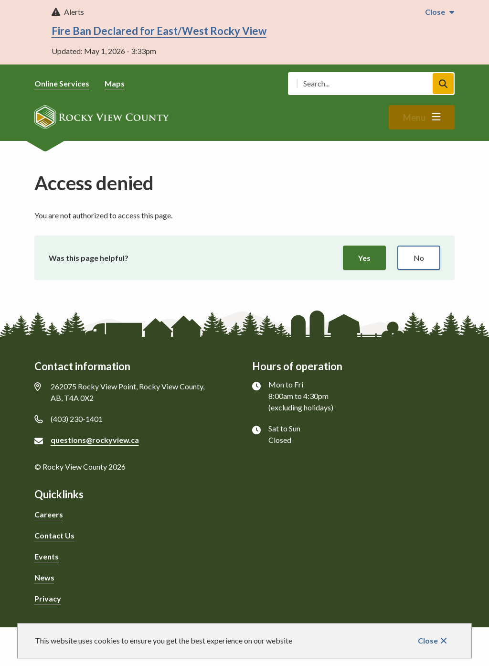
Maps (115, 83)
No (419, 257)
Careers (48, 514)
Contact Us (54, 535)
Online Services (61, 83)
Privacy (47, 598)
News (44, 577)
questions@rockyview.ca (95, 439)
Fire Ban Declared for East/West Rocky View (159, 30)
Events (46, 556)
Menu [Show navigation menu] (414, 117)
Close (428, 640)
